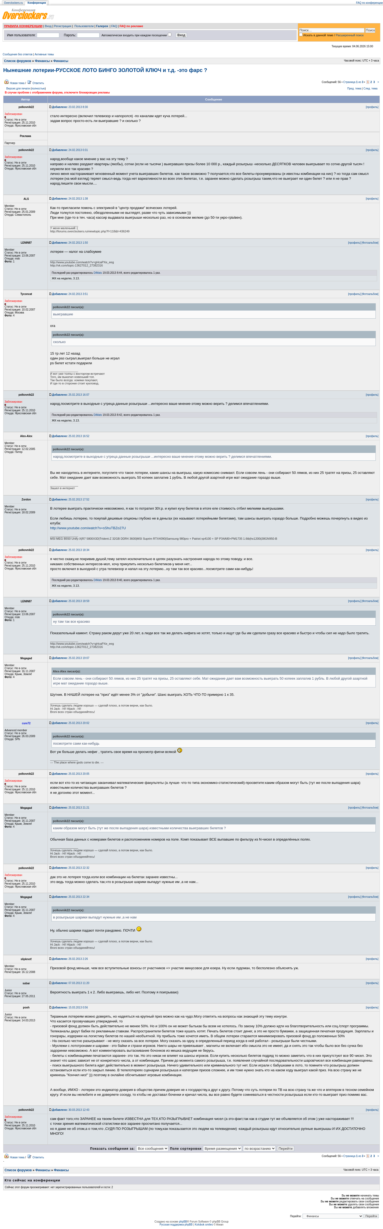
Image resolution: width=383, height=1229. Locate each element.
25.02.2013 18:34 (70, 550)
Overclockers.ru (13, 2)
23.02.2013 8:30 (70, 107)
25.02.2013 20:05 (70, 773)
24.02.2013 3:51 (70, 294)
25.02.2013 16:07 (70, 394)
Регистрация (62, 26)
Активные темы (44, 54)
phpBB (183, 1221)
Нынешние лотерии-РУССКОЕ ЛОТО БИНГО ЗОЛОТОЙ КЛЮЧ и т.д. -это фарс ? (105, 70)
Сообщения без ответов (17, 54)
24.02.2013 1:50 (70, 242)
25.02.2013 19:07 (70, 658)
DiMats (98, 272)
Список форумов (17, 61)
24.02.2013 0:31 (70, 150)
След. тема (370, 88)
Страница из (353, 82)
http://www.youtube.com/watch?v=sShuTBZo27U (88, 528)
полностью (38, 88)
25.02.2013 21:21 (70, 807)
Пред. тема (354, 88)
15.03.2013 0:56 (70, 1007)
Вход (48, 26)
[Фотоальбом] (370, 242)
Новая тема (17, 83)
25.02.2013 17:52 (70, 499)
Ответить (38, 83)
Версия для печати (18, 88)
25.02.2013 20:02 (70, 723)
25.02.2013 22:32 (70, 867)
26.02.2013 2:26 (70, 958)
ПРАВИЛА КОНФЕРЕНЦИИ (23, 26)
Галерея (102, 26)
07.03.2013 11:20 (70, 983)
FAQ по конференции (369, 2)
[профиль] (372, 107)
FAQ (114, 26)
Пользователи (84, 26)
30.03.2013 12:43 (70, 1109)
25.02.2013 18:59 (70, 601)
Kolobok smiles (204, 1224)
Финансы (42, 61)
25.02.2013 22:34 (70, 896)
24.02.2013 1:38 (70, 198)
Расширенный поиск (350, 35)
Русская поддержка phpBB (176, 1224)
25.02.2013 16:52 (70, 436)
